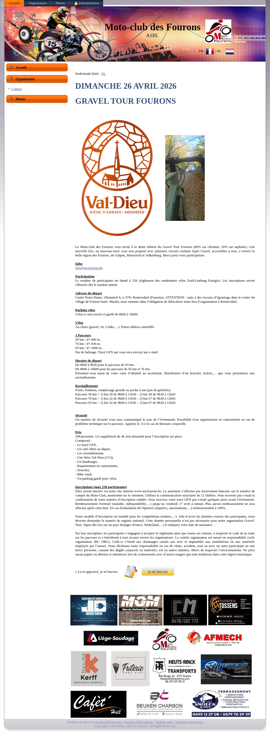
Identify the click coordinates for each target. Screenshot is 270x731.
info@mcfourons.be (89, 268)
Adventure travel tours (189, 722)
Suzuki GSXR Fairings (138, 722)
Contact (16, 89)
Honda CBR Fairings (109, 722)
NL (103, 74)
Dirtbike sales (164, 722)
